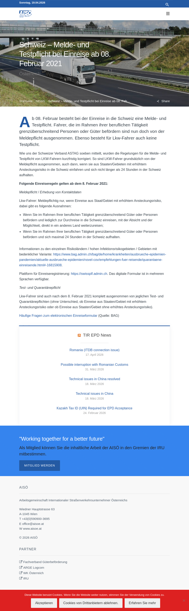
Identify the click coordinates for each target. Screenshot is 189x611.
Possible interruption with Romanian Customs (94, 364)
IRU (26, 578)
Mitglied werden (39, 465)
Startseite (25, 101)
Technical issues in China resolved (94, 379)
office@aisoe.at (33, 524)
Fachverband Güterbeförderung (45, 562)
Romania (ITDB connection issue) (94, 350)
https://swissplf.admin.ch (89, 273)
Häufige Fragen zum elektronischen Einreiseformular (58, 315)
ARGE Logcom (33, 567)
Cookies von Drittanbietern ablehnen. (90, 603)
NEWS (40, 101)
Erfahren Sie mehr (142, 603)
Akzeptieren (44, 603)
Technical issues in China (94, 393)
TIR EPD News (97, 335)
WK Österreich (33, 573)
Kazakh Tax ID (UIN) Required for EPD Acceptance (95, 408)
